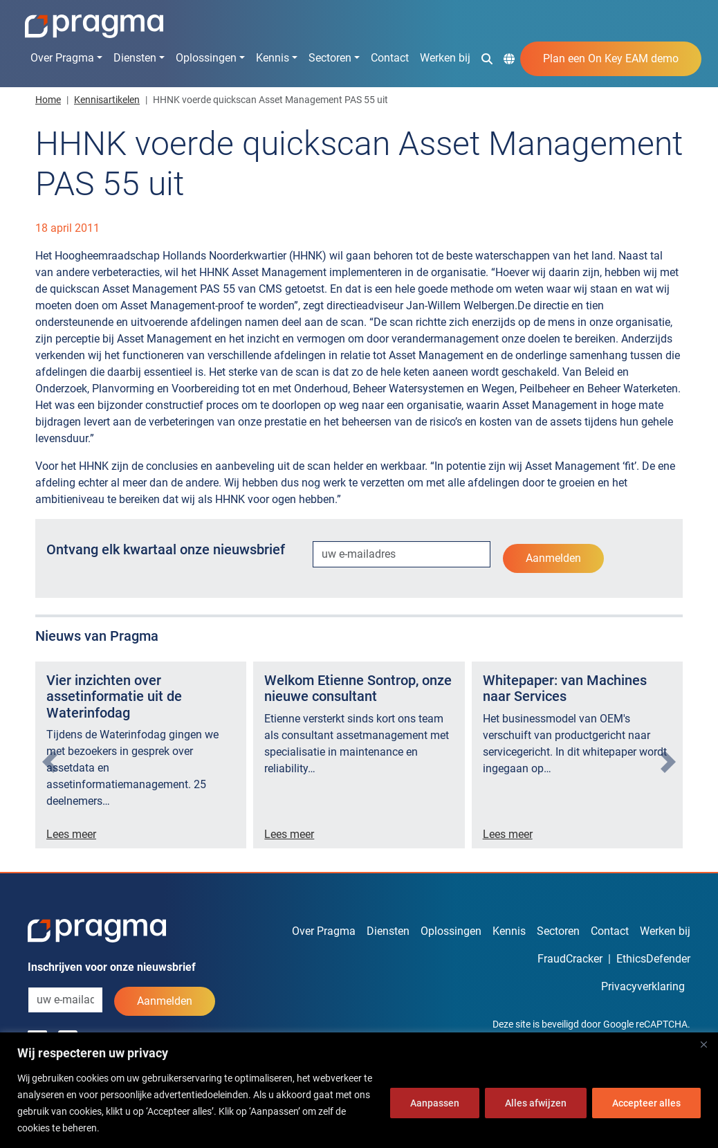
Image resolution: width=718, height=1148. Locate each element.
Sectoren (330, 57)
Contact (390, 57)
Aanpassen (434, 1103)
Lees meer (71, 834)
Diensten (134, 57)
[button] (487, 58)
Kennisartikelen (107, 99)
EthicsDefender (653, 958)
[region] (359, 1090)
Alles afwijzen (536, 1103)
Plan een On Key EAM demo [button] (611, 58)
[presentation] (50, 762)
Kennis (272, 57)
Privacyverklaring (643, 986)
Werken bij (445, 57)
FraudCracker (569, 958)
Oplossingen (206, 57)
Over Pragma (62, 57)
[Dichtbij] (703, 1044)
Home (48, 99)
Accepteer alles (646, 1103)
